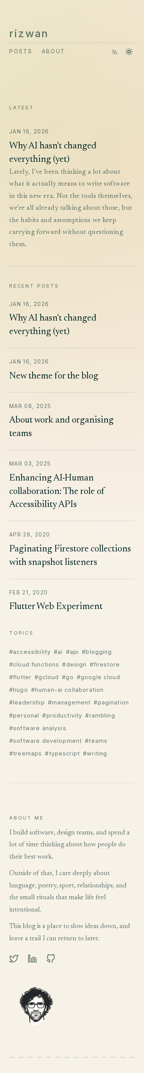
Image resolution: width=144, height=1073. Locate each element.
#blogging (97, 651)
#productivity (62, 715)
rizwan (28, 33)
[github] (50, 958)
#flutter (20, 677)
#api (72, 651)
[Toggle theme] (129, 52)
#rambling (100, 715)
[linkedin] (32, 958)
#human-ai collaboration (67, 689)
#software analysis (37, 728)
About (54, 51)
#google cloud (98, 677)
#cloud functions (34, 664)
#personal (24, 715)
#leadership (27, 702)
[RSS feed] (114, 51)
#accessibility (30, 651)
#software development (45, 740)
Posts (21, 51)
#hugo (18, 689)
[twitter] (13, 958)
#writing (95, 753)
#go (67, 677)
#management (69, 702)
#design (74, 664)
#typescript (62, 753)
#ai (58, 651)
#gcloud (47, 677)
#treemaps (25, 753)
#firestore (105, 664)
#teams (96, 740)
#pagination (111, 702)
